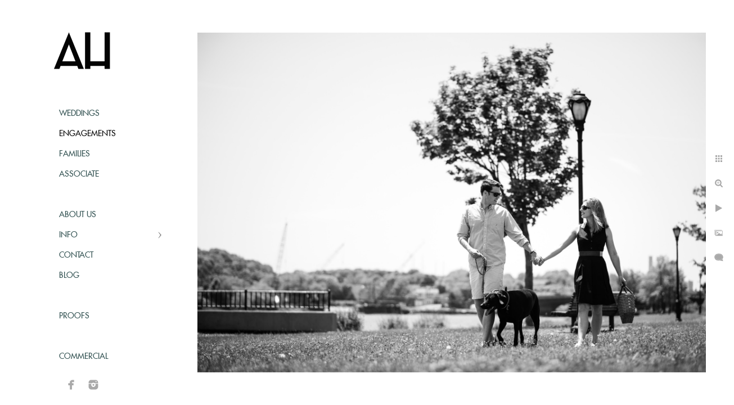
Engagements (87, 133)
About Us (77, 214)
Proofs (74, 316)
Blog (69, 275)
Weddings (79, 113)
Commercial (83, 356)
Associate (79, 174)
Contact (76, 255)
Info (68, 235)
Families (74, 154)
